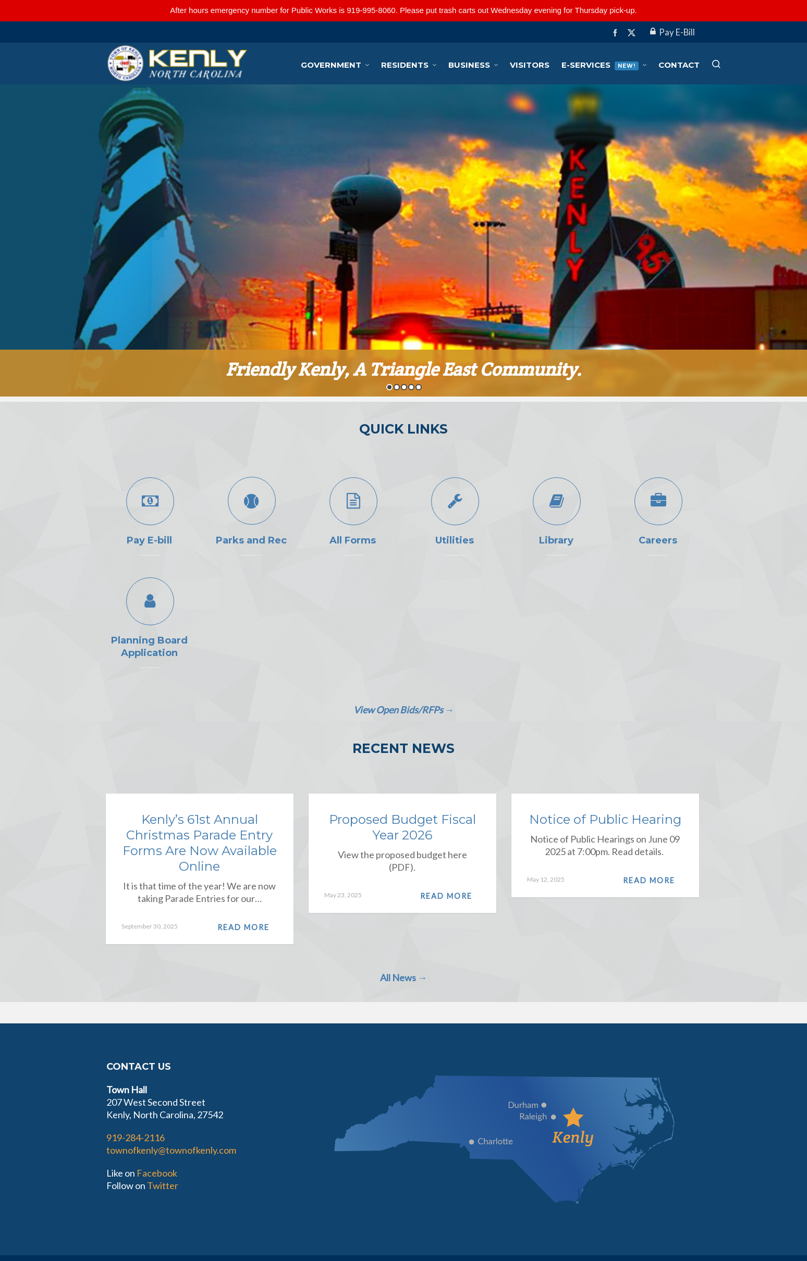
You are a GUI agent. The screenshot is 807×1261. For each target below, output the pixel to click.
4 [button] (411, 387)
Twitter (162, 1185)
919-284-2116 (135, 1137)
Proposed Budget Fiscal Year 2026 (402, 827)
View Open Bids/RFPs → (403, 709)
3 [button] (404, 387)
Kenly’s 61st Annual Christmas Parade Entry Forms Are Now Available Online (200, 843)
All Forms (352, 540)
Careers (658, 540)
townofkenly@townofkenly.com (171, 1150)
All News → (403, 977)
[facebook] (617, 32)
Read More (247, 927)
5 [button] (418, 387)
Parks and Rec (251, 540)
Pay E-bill (149, 540)
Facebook (157, 1173)
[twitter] (633, 33)
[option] (403, 240)
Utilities (454, 540)
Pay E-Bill (672, 32)
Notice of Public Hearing (605, 819)
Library (556, 540)
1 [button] (389, 387)
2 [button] (397, 387)
